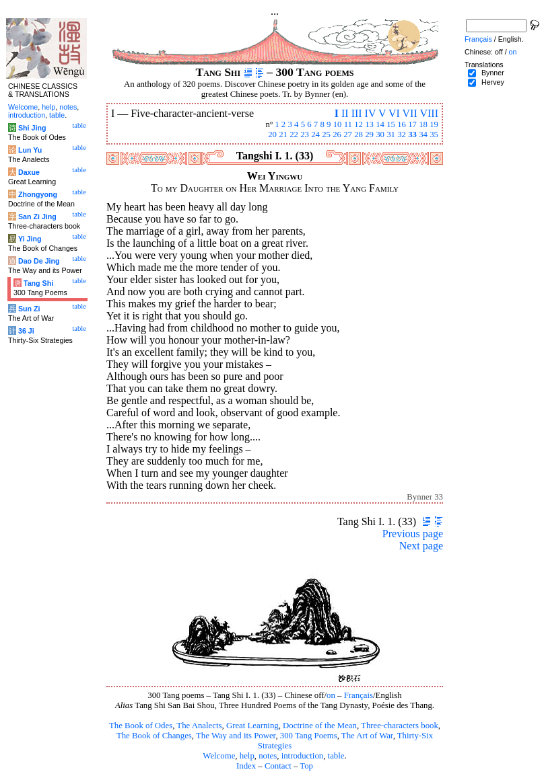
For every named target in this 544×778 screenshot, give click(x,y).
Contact (278, 766)
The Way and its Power (235, 735)
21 (283, 134)
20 (272, 134)
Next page (421, 545)
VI (394, 113)
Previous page (412, 533)
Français (358, 695)
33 (412, 134)
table (336, 756)
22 (294, 134)
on (331, 695)
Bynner (492, 73)
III (356, 113)
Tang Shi (38, 283)
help (247, 756)
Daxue (29, 172)
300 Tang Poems (308, 735)
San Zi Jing (37, 216)
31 (390, 134)
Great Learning (252, 725)
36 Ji (26, 331)
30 (380, 134)
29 (369, 134)
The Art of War (367, 735)
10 (337, 124)
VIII (428, 113)
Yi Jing (30, 239)
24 (315, 134)
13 (369, 124)
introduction (302, 756)
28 (358, 134)
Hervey (492, 82)
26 (337, 134)
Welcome (219, 756)
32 (401, 134)
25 (326, 134)
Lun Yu (30, 150)
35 (434, 134)
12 (358, 124)
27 (347, 134)
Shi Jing (32, 128)
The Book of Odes (140, 725)
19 (434, 124)
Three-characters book (399, 725)
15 (390, 124)
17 (412, 124)
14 (380, 124)
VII (410, 113)
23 (304, 134)
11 (348, 124)
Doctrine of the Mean (320, 725)
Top (306, 766)
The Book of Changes (154, 735)
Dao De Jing (39, 261)
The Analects (199, 725)
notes (268, 756)
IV (370, 113)
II (345, 113)
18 (423, 124)
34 (423, 134)
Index (246, 766)
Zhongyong (37, 194)
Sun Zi (29, 309)
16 (401, 124)
